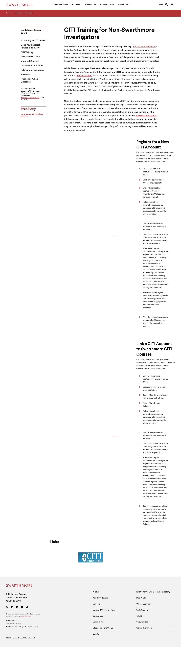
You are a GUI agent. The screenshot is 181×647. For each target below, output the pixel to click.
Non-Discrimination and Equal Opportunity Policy (22, 627)
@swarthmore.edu (29, 108)
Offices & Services (143, 604)
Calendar (96, 604)
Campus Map (98, 616)
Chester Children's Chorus (103, 628)
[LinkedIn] (17, 607)
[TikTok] (27, 607)
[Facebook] (12, 607)
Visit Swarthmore (142, 622)
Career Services (99, 622)
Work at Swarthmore (144, 628)
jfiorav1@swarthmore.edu (30, 98)
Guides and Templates (32, 66)
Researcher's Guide (30, 57)
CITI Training (27, 52)
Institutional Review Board (31, 31)
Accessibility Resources (14, 624)
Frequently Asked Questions (29, 80)
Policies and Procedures (32, 70)
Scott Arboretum (142, 610)
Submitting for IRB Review (33, 40)
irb (22, 108)
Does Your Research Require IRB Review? (30, 46)
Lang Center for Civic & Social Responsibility (153, 592)
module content (84, 75)
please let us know (25, 616)
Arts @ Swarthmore (100, 598)
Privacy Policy (11, 620)
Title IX (139, 616)
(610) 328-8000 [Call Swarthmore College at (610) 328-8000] (13, 601)
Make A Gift (141, 598)
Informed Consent (30, 61)
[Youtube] (22, 607)
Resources (26, 74)
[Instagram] (7, 607)
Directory (96, 634)
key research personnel (144, 46)
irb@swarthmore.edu (146, 115)
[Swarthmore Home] (19, 586)
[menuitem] (61, 5)
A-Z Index (96, 592)
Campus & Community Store (104, 610)
